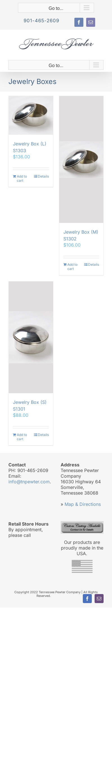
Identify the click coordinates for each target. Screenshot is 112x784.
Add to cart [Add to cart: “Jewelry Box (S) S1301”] (22, 437)
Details (43, 176)
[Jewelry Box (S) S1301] (31, 337)
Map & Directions (83, 504)
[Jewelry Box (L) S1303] (31, 115)
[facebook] (78, 22)
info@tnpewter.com (29, 481)
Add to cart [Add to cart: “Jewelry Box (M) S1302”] (72, 266)
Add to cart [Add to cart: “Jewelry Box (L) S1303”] (22, 178)
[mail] (90, 22)
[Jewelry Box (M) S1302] (81, 159)
